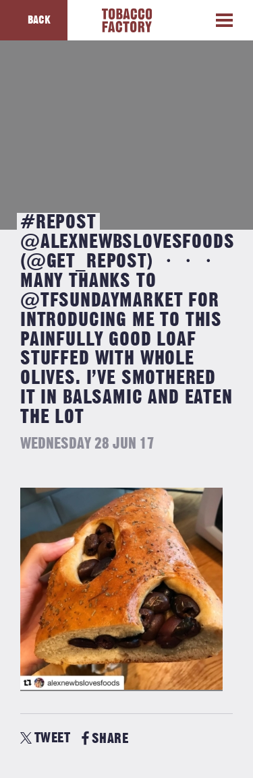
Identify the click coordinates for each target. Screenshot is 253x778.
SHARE (105, 739)
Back (39, 20)
